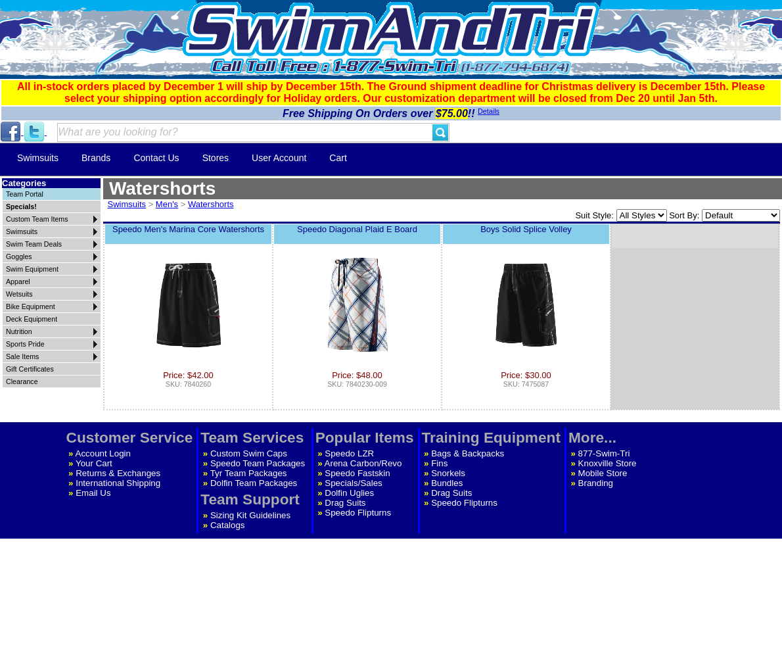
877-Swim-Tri (604, 453)
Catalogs (227, 525)
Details (488, 111)
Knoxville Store (607, 463)
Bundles (447, 483)
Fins (439, 463)
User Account (279, 158)
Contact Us (156, 158)
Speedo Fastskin (357, 473)
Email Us (93, 493)
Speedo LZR (349, 453)
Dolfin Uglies (349, 493)
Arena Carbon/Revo (363, 463)
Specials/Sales (353, 483)
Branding (595, 483)
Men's (167, 204)
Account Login (103, 453)
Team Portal (24, 194)
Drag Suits (345, 503)
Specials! (21, 206)
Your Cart (94, 463)
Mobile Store (603, 473)
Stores (215, 158)
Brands (95, 158)
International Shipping (118, 483)
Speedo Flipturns (358, 513)
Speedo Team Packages (257, 463)
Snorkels (448, 473)
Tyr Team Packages (248, 473)
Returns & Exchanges (118, 473)
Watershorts (211, 204)
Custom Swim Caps (248, 453)
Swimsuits (37, 158)
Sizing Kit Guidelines (250, 515)
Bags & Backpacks (467, 453)
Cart (337, 158)
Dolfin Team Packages (253, 483)
